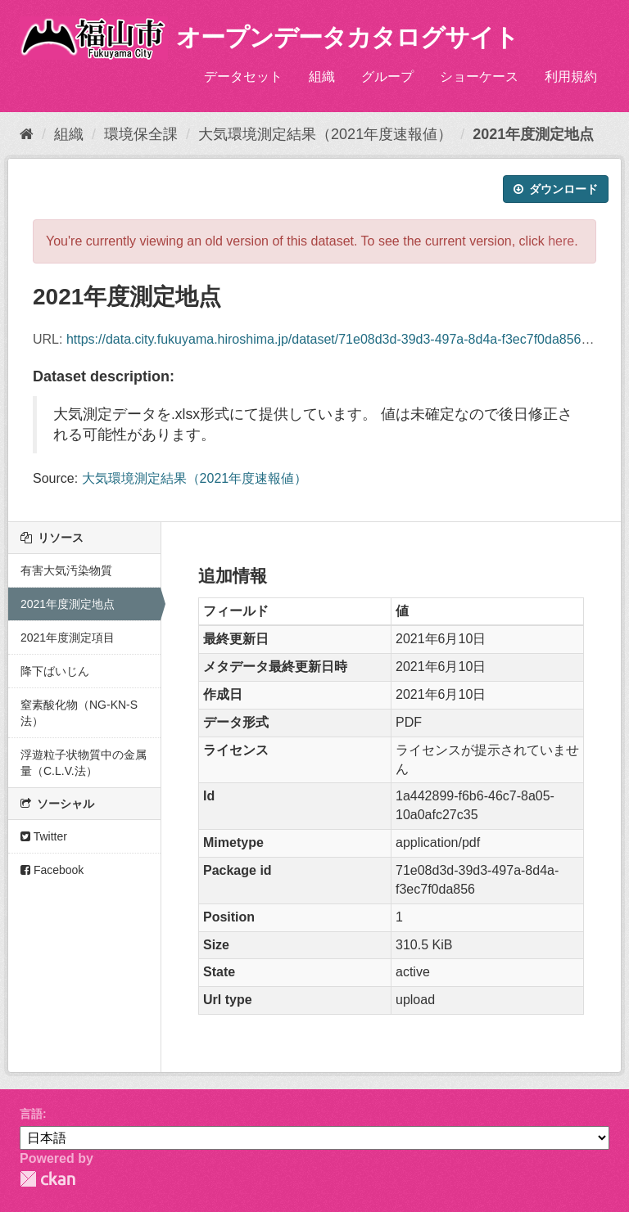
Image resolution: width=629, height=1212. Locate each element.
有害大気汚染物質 (66, 570)
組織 (322, 76)
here (561, 241)
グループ (387, 76)
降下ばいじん (54, 671)
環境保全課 (141, 134)
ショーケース (479, 76)
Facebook (52, 869)
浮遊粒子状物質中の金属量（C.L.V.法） (83, 762)
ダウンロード (556, 189)
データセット (243, 76)
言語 (31, 1113)
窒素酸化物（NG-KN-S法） (79, 713)
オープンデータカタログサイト (347, 37)
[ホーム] (27, 134)
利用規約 (571, 76)
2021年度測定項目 (67, 637)
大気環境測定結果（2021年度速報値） (325, 134)
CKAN (47, 1178)
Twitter (43, 836)
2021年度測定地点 (533, 134)
